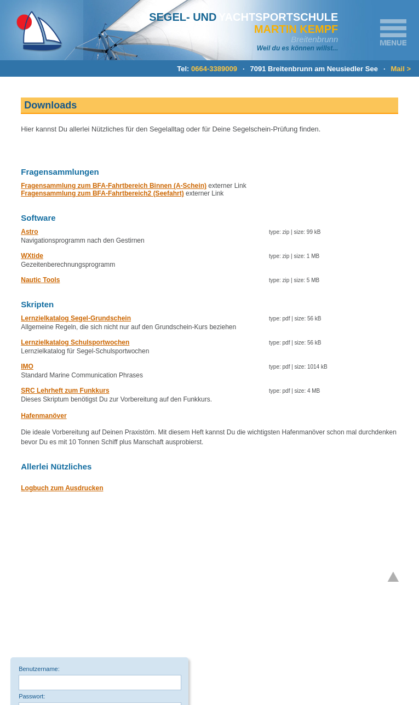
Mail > (401, 69)
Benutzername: (39, 669)
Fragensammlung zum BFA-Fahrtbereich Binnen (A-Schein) (113, 186)
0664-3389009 (214, 69)
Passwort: (32, 696)
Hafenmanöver (43, 416)
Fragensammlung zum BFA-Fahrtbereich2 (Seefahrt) (102, 193)
